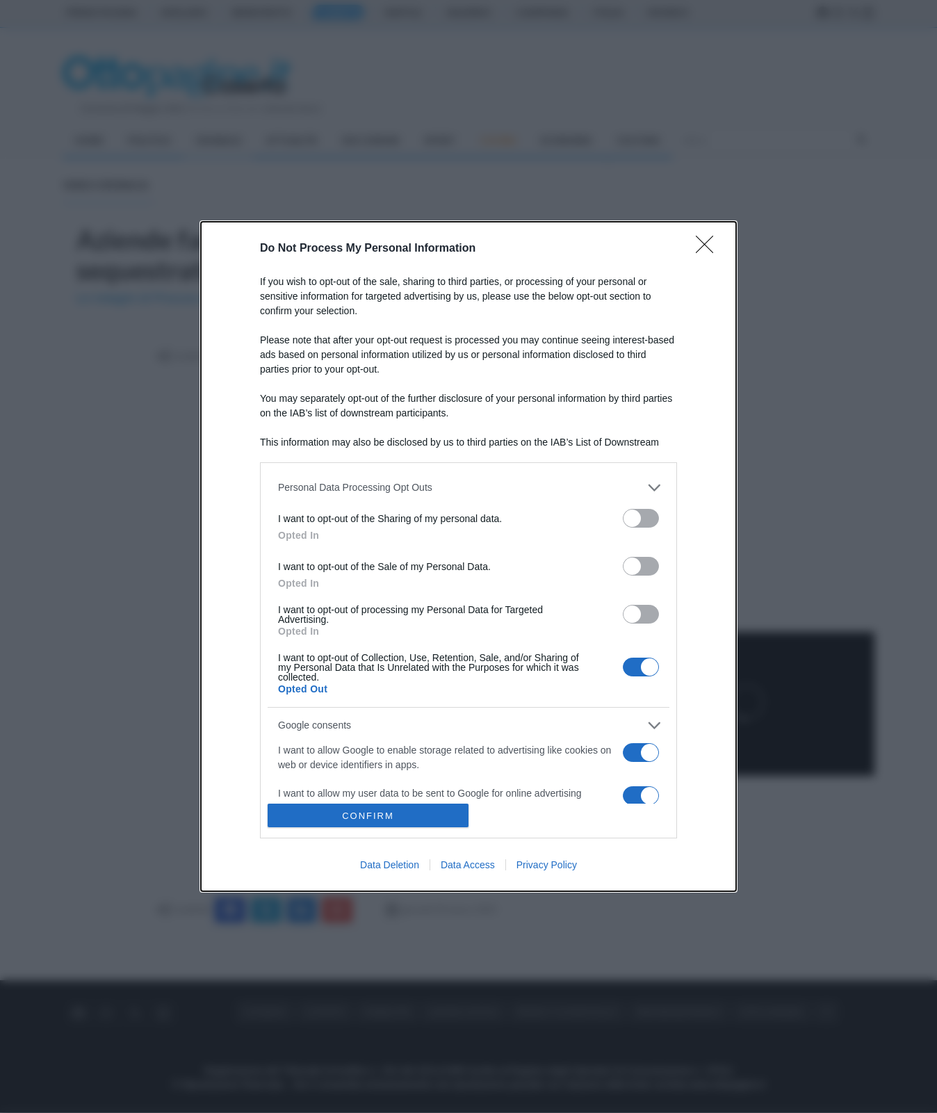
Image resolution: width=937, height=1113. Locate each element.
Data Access (468, 864)
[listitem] (468, 487)
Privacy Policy (546, 864)
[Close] (709, 249)
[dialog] (468, 556)
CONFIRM (368, 816)
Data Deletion (389, 864)
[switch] (641, 518)
